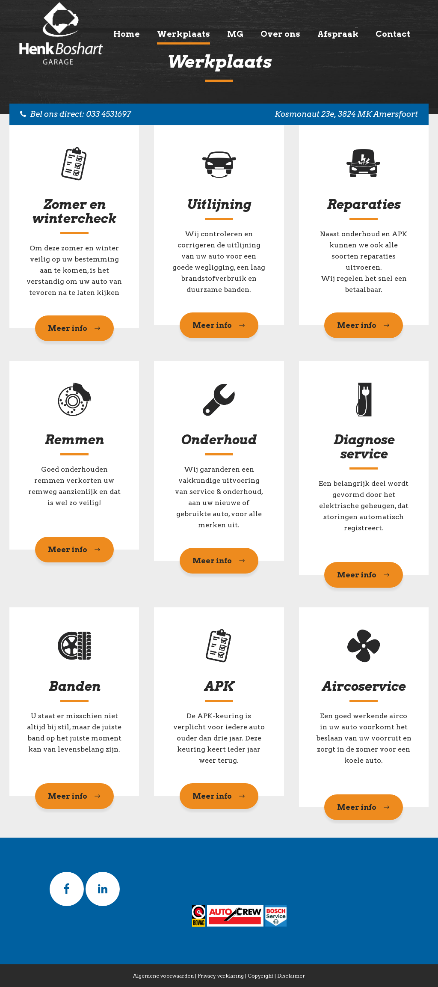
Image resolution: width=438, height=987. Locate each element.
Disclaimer (291, 975)
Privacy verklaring (221, 975)
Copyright (260, 975)
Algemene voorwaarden (163, 975)
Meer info (74, 328)
